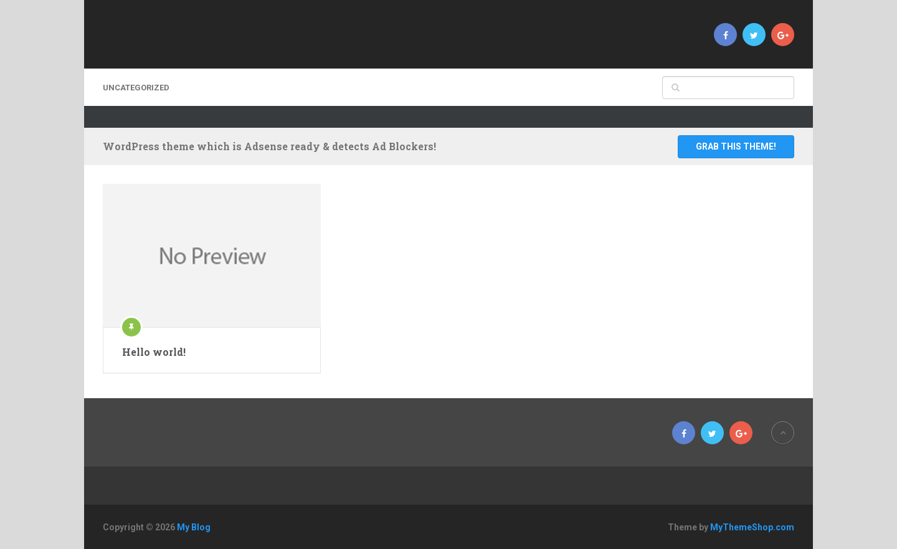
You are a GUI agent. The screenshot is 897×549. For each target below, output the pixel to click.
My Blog (194, 527)
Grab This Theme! (736, 146)
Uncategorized (136, 87)
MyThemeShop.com (752, 527)
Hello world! (154, 351)
